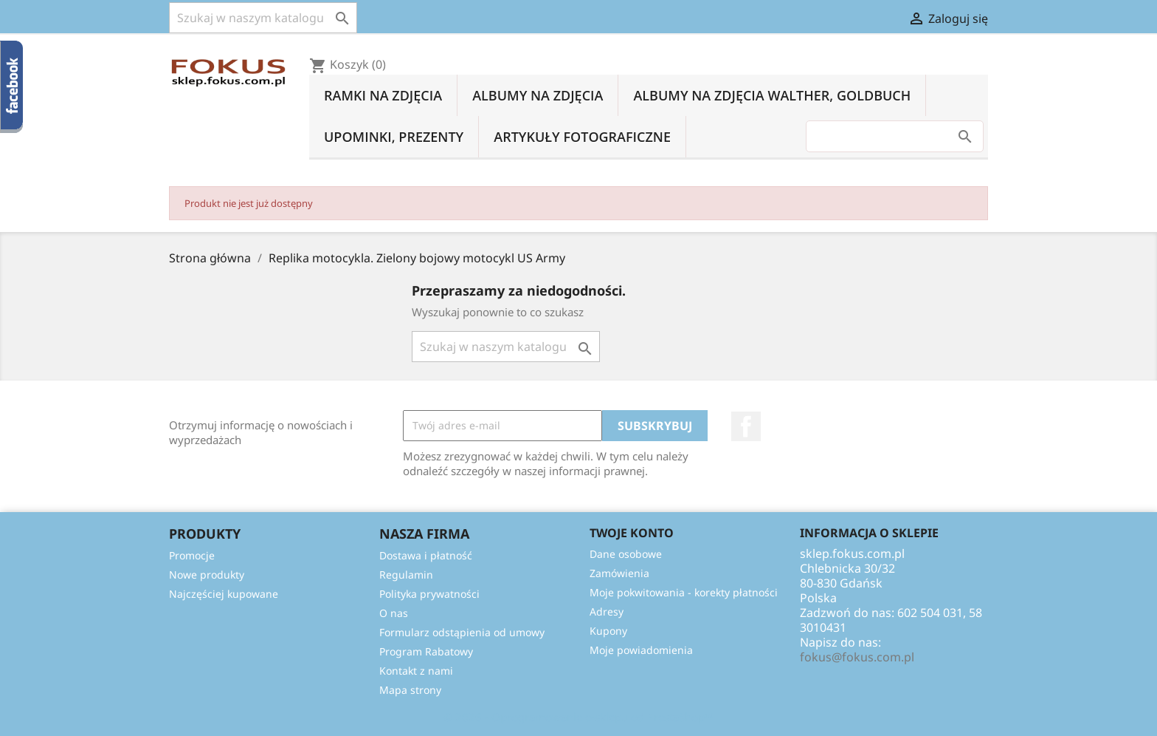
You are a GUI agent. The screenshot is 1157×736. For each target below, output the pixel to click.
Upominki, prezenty (393, 137)
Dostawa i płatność (425, 555)
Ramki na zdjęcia (383, 95)
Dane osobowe (626, 554)
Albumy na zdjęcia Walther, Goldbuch (772, 95)
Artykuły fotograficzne (582, 137)
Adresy (607, 611)
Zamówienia (619, 573)
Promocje (192, 555)
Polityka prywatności (429, 594)
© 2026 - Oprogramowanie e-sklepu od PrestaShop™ (578, 716)
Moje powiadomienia (641, 650)
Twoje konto (632, 533)
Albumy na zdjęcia (537, 95)
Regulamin (406, 575)
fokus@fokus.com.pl (857, 657)
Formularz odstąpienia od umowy (462, 632)
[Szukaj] (263, 17)
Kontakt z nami (416, 671)
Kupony (608, 631)
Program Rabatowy (426, 651)
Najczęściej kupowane (223, 594)
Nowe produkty (206, 575)
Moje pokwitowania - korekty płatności (684, 592)
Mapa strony (410, 690)
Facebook (746, 426)
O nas (393, 613)
